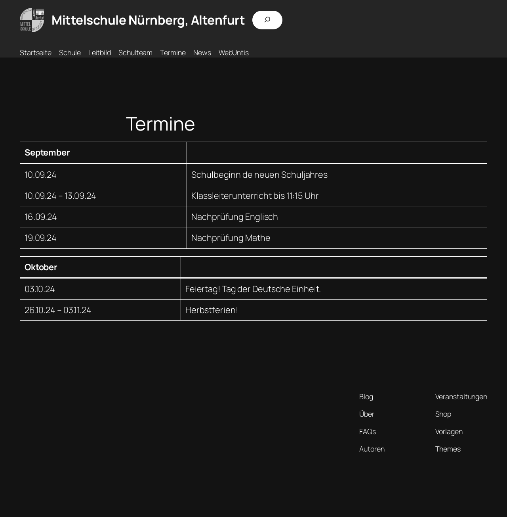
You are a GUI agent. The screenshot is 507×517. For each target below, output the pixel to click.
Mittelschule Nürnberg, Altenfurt (148, 20)
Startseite (35, 52)
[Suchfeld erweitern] (267, 20)
